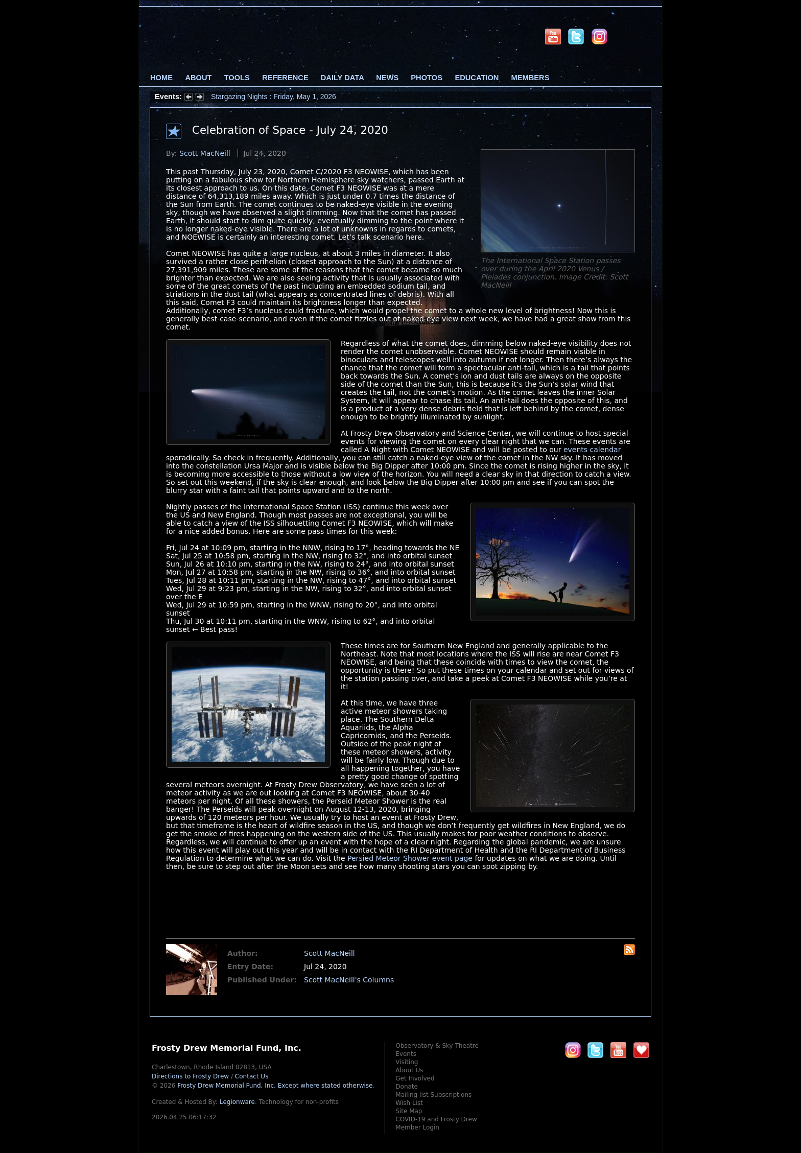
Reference (285, 78)
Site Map (408, 1111)
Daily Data (342, 78)
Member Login (417, 1127)
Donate (406, 1086)
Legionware (237, 1101)
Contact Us (252, 1076)
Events (405, 1053)
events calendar (592, 449)
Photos (426, 78)
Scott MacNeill (204, 153)
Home (161, 78)
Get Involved (414, 1078)
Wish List (409, 1103)
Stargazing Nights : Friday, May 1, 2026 (273, 96)
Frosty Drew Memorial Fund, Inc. (274, 1085)
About (198, 78)
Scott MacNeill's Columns (349, 980)
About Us (409, 1070)
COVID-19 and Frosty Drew (436, 1119)
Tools (237, 78)
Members (530, 78)
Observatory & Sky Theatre (437, 1045)
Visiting (406, 1062)
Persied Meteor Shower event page (410, 858)
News (387, 78)
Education (477, 78)
